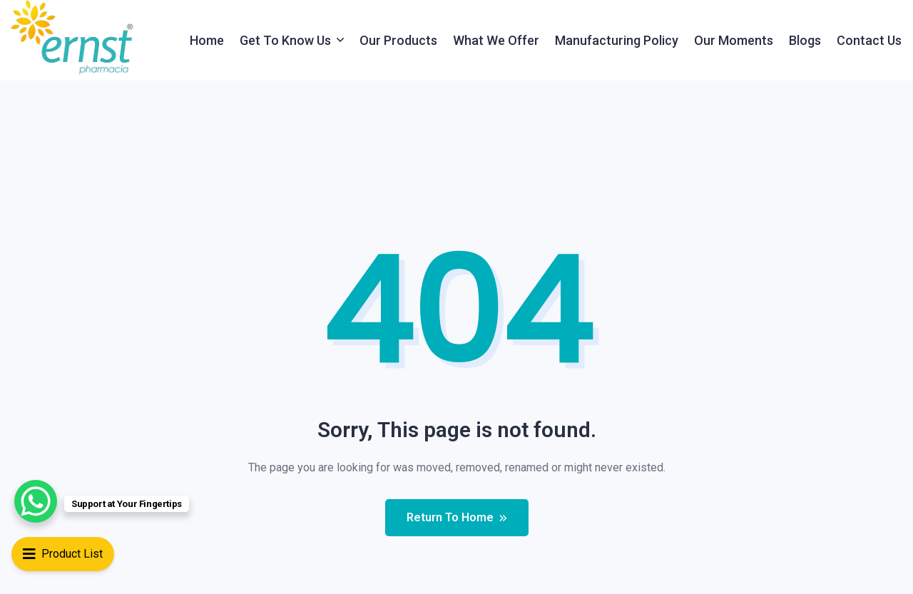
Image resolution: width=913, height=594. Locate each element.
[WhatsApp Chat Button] (35, 501)
